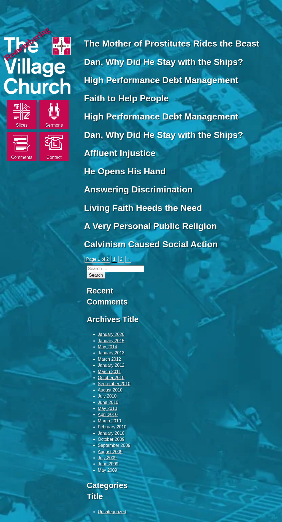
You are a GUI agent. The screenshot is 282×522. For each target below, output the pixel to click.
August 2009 (110, 451)
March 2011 (109, 371)
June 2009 (108, 463)
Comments (21, 157)
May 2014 (107, 346)
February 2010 (112, 427)
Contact (54, 157)
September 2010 (114, 383)
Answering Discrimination (138, 189)
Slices (22, 125)
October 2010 (111, 377)
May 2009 (107, 470)
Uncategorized (112, 511)
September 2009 (114, 445)
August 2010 (110, 390)
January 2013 (111, 352)
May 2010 (107, 408)
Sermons (54, 125)
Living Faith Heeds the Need (143, 208)
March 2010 (109, 420)
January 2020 (111, 334)
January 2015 (111, 340)
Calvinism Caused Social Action (151, 244)
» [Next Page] (128, 259)
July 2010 (107, 396)
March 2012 (109, 359)
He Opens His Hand (125, 171)
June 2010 (108, 402)
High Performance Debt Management (161, 80)
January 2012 (111, 365)
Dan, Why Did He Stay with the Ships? (163, 62)
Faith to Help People (126, 98)
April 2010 (108, 414)
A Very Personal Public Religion (150, 226)
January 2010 (111, 433)
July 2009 (107, 457)
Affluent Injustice (120, 153)
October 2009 (111, 439)
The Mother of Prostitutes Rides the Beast (171, 43)
